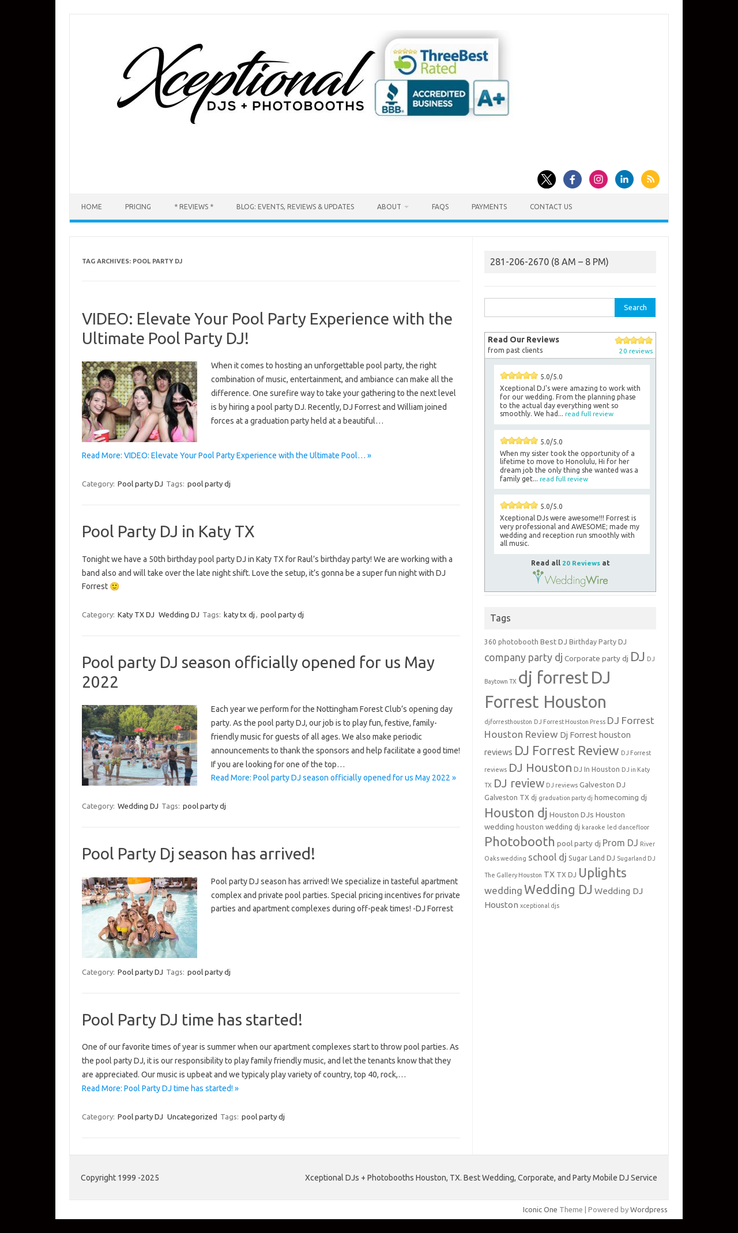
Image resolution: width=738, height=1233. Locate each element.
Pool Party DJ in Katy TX (168, 531)
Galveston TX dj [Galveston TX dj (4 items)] (510, 797)
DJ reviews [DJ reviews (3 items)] (562, 785)
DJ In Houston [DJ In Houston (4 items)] (597, 769)
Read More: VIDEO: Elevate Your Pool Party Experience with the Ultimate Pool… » (226, 455)
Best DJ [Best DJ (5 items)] (553, 641)
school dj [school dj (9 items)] (547, 856)
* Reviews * (193, 206)
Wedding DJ (179, 614)
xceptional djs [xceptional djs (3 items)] (539, 905)
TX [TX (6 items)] (549, 874)
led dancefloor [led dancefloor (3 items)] (628, 827)
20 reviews (636, 351)
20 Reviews (581, 563)
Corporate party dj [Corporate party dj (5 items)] (596, 658)
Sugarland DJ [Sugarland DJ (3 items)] (636, 858)
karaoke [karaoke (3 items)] (593, 827)
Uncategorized (192, 1117)
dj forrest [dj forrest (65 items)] (553, 677)
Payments (489, 206)
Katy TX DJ (136, 614)
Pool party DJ (140, 484)
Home (91, 206)
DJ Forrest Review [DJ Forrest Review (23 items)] (566, 750)
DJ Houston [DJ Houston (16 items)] (540, 767)
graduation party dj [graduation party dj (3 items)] (566, 797)
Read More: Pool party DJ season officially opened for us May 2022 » (333, 777)
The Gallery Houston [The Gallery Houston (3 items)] (513, 875)
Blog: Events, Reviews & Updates (295, 206)
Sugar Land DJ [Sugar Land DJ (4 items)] (591, 858)
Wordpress (649, 1209)
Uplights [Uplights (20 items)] (602, 873)
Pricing (138, 206)
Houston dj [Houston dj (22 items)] (516, 812)
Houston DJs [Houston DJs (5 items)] (571, 814)
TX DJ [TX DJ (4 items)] (566, 874)
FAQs (440, 206)
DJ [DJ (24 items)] (637, 656)
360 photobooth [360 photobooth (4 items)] (511, 642)
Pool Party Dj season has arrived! (198, 853)
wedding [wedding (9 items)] (503, 890)
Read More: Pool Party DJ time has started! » (160, 1088)
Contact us (551, 206)
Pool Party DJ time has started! (192, 1019)
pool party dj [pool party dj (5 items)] (579, 843)
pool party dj (209, 484)
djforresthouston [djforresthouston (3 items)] (508, 721)
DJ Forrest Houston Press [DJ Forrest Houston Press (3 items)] (569, 721)
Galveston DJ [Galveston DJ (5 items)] (602, 784)
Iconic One (540, 1209)
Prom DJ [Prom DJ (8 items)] (620, 843)
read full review (589, 413)
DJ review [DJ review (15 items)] (519, 783)
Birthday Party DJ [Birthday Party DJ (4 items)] (598, 642)
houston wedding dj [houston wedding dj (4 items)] (548, 827)
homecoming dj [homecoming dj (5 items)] (620, 797)
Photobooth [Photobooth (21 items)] (519, 842)
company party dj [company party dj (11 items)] (523, 657)
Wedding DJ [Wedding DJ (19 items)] (558, 889)
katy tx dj (239, 614)
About (389, 206)
